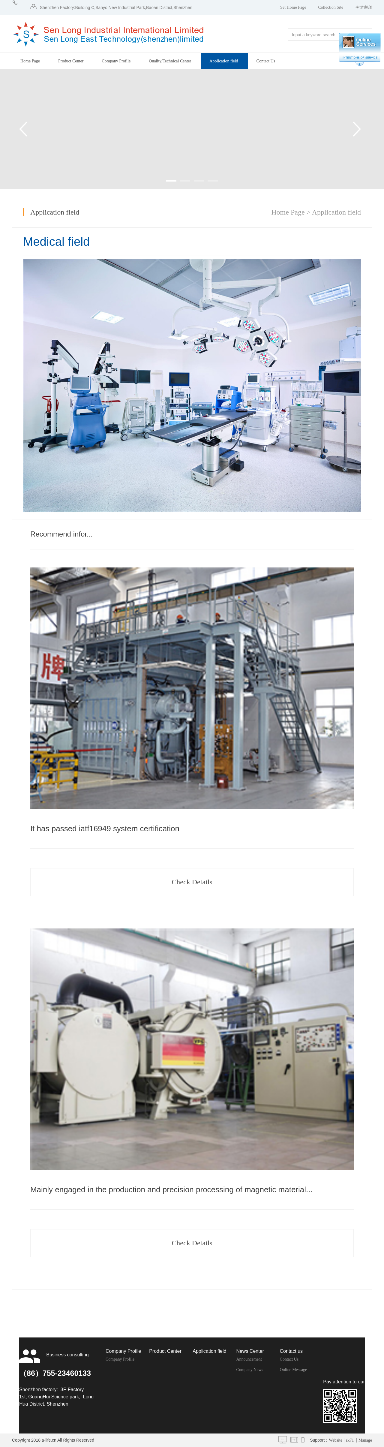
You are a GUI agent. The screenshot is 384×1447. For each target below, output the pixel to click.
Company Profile (116, 61)
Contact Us (265, 61)
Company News (249, 1369)
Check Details (192, 882)
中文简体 (363, 7)
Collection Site (330, 7)
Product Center (70, 61)
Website (335, 1440)
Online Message (293, 1369)
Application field (223, 61)
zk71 (350, 1440)
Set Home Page (293, 7)
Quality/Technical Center (170, 61)
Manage (365, 1440)
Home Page (30, 61)
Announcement (249, 1359)
